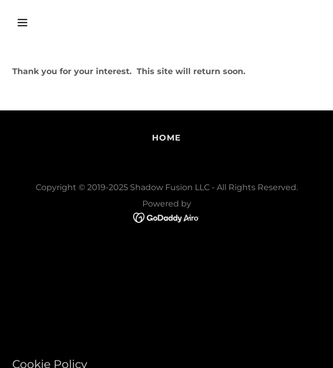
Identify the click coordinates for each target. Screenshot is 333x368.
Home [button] (166, 138)
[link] (166, 217)
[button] (47, 22)
